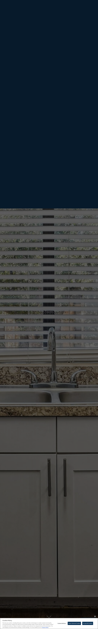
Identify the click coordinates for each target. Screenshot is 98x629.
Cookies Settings (62, 623)
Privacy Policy (45, 627)
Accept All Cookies (87, 623)
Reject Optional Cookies (74, 623)
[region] (49, 623)
